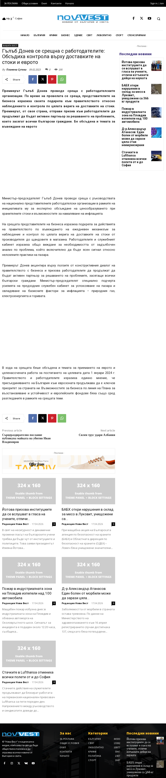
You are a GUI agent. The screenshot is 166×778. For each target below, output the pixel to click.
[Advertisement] (58, 164)
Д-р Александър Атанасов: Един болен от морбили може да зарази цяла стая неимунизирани (135, 126)
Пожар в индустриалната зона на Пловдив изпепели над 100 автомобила (27, 593)
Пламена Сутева (16, 69)
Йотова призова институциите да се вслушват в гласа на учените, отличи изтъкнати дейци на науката (134, 69)
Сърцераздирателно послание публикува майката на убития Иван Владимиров (26, 438)
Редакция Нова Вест (15, 524)
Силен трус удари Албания (97, 435)
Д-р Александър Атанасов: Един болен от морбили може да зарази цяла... (86, 593)
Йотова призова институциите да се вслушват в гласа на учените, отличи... (27, 514)
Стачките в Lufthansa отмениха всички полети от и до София (135, 143)
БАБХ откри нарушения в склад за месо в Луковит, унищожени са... (87, 514)
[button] (158, 18)
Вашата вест (10, 45)
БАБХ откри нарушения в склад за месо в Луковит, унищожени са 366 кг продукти (135, 89)
